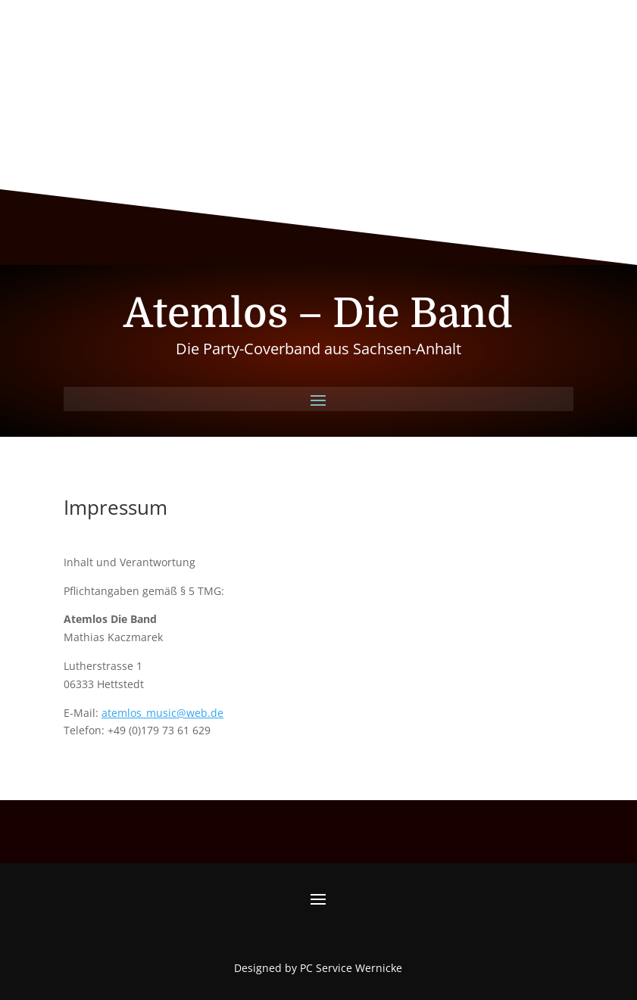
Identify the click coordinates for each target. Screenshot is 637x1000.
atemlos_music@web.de (162, 713)
